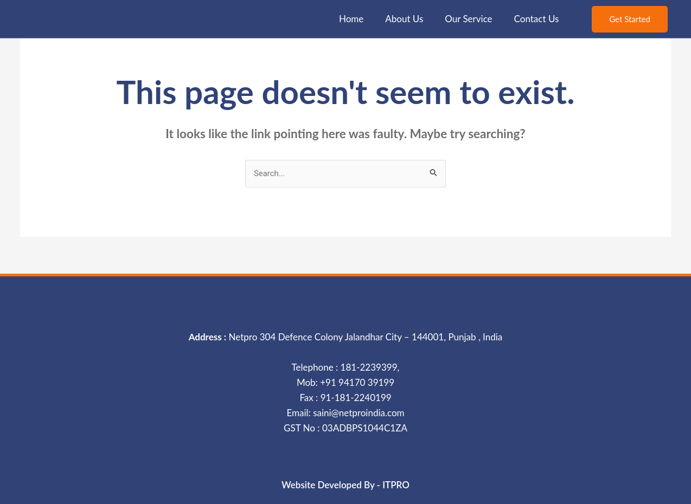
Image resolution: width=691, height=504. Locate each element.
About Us (404, 18)
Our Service (468, 18)
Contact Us (536, 18)
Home (351, 18)
